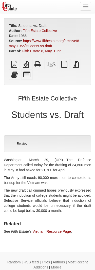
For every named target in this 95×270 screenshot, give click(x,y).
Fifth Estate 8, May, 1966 (42, 51)
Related (22, 143)
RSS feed (31, 262)
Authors (59, 262)
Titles (46, 262)
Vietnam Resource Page (51, 231)
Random (14, 262)
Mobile (56, 267)
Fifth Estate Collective (40, 31)
